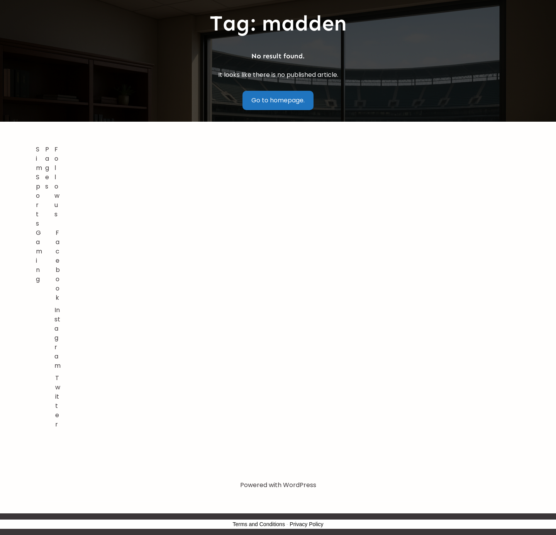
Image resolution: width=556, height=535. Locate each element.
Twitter (57, 401)
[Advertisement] (292, 203)
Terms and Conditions (259, 524)
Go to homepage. (278, 100)
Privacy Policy (306, 524)
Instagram (57, 338)
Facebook (58, 265)
